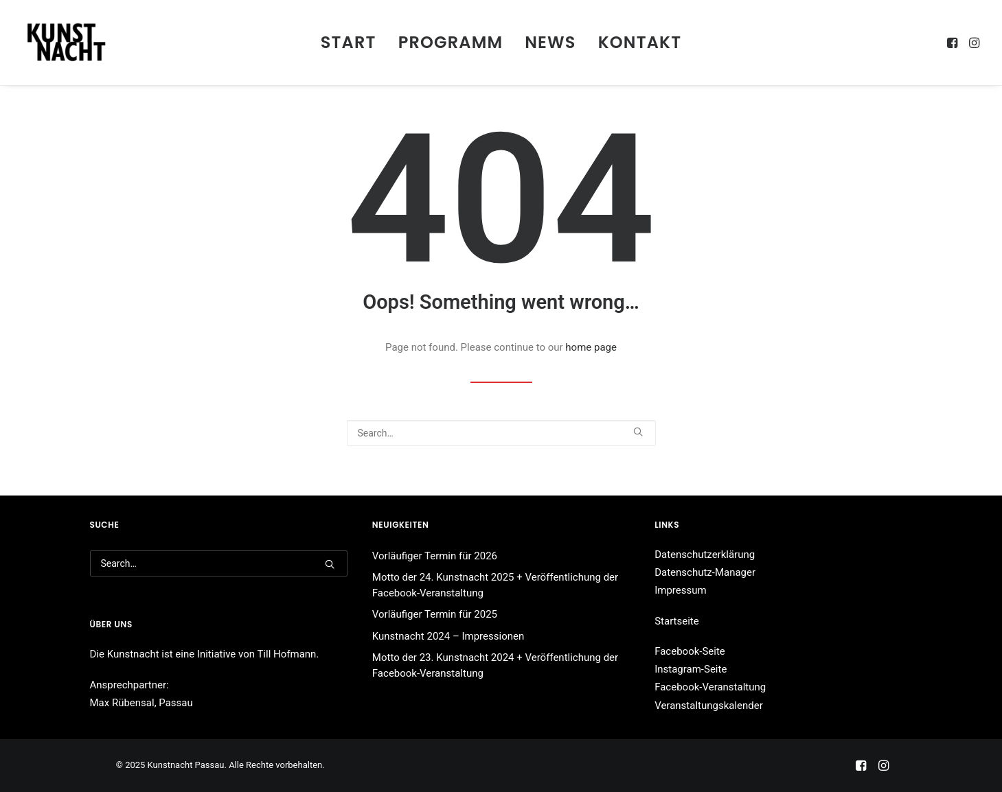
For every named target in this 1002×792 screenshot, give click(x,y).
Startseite (676, 621)
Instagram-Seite (690, 669)
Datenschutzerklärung (704, 554)
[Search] (501, 433)
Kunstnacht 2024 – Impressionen (448, 636)
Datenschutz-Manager (704, 572)
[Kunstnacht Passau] (66, 43)
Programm (450, 42)
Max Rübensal (122, 703)
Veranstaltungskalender (708, 705)
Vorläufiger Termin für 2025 (434, 614)
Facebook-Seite (689, 651)
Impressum (680, 590)
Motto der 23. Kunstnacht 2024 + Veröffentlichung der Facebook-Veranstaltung (495, 665)
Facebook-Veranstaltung (710, 687)
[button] (953, 42)
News (550, 42)
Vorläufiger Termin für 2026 (434, 556)
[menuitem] (348, 42)
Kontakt (640, 42)
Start (348, 42)
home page (591, 347)
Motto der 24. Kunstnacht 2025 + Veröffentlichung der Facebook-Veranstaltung (495, 585)
